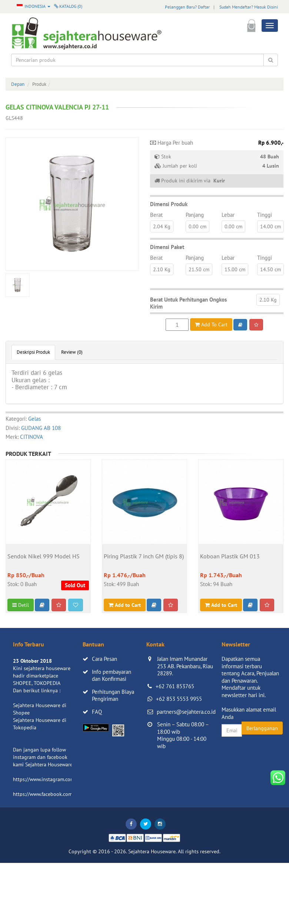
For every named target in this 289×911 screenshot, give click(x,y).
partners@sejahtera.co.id (186, 711)
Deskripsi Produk (33, 352)
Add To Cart (211, 324)
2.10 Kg (161, 269)
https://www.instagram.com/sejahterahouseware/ (68, 779)
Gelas (34, 418)
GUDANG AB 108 (41, 427)
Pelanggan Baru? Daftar (187, 7)
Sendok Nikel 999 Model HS (43, 556)
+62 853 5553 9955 (179, 698)
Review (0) (72, 352)
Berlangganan (262, 728)
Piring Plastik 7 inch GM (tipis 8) (144, 556)
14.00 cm (270, 226)
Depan (17, 84)
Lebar (228, 214)
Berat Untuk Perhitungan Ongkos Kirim (188, 303)
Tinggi (264, 214)
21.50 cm (199, 269)
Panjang (195, 214)
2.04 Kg (161, 226)
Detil (20, 605)
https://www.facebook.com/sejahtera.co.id (60, 794)
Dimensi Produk (168, 204)
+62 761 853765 (175, 686)
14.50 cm (270, 269)
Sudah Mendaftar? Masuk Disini (248, 7)
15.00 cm (235, 269)
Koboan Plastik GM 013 (230, 556)
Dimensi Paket (167, 247)
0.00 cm (197, 226)
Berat (156, 214)
